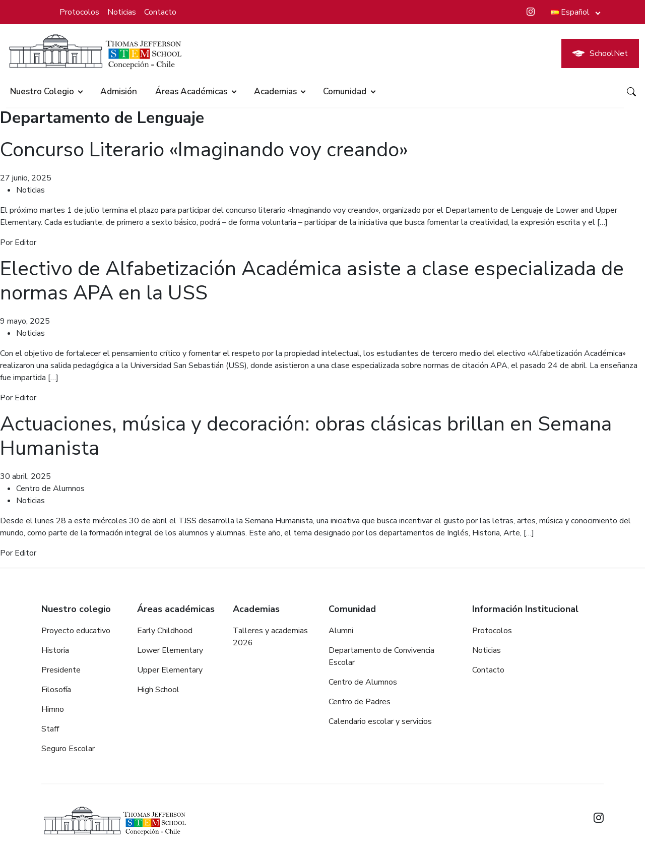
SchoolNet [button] (600, 53)
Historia (55, 650)
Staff (50, 729)
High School (158, 689)
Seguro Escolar (68, 748)
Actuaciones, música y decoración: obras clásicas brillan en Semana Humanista (306, 436)
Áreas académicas (191, 91)
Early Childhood (164, 630)
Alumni (341, 630)
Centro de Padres (360, 701)
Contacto (160, 12)
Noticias (121, 12)
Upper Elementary (170, 670)
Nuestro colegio (42, 91)
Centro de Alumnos (50, 488)
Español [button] (570, 12)
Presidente (61, 670)
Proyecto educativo (75, 630)
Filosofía (56, 689)
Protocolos (79, 12)
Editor (25, 242)
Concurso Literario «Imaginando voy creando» (204, 149)
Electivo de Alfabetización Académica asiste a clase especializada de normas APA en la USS (312, 281)
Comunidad (344, 91)
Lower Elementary (170, 650)
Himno (52, 709)
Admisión (118, 91)
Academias (275, 91)
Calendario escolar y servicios (380, 721)
